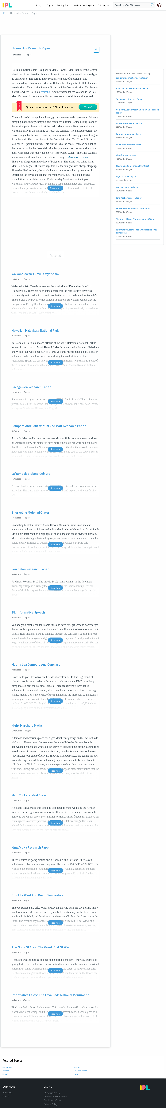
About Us (7, 1075)
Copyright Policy (52, 1075)
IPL (4, 13)
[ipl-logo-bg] (8, 4)
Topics (51, 5)
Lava (76, 1057)
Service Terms (51, 1091)
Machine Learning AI (83, 5)
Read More (55, 289)
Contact (6, 1079)
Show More (55, 171)
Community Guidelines (55, 1079)
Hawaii (5, 1057)
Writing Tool (64, 5)
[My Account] (160, 4)
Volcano (45, 91)
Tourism (77, 1050)
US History (101, 5)
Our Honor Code (52, 1083)
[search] (152, 5)
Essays (41, 5)
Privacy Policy (51, 1087)
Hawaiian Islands (81, 1054)
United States (7, 1050)
